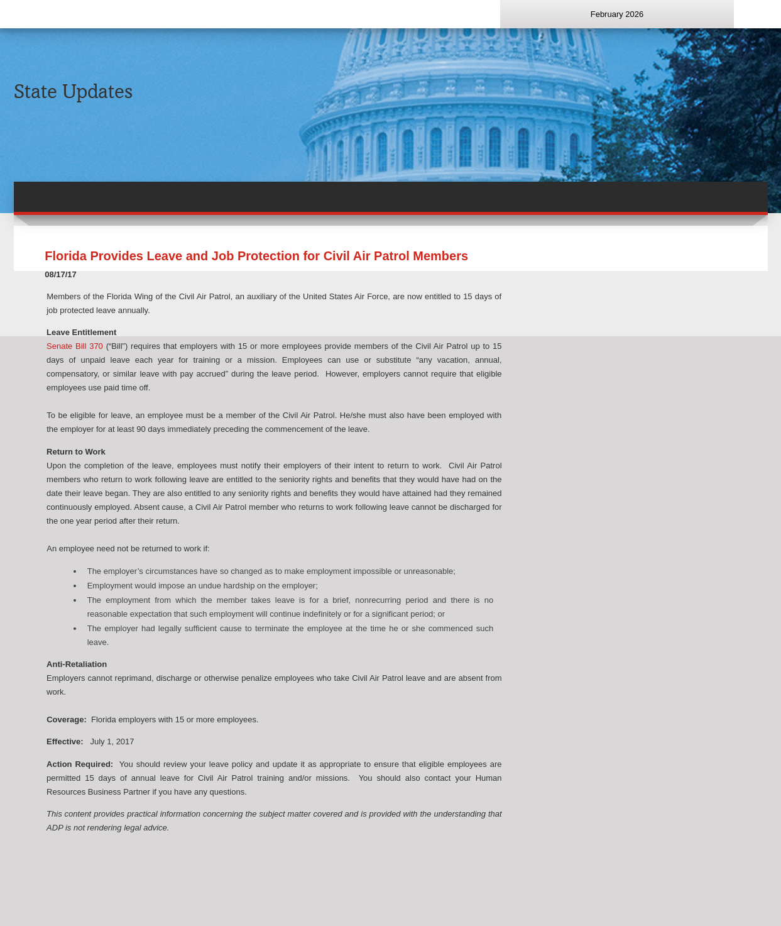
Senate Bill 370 (74, 346)
